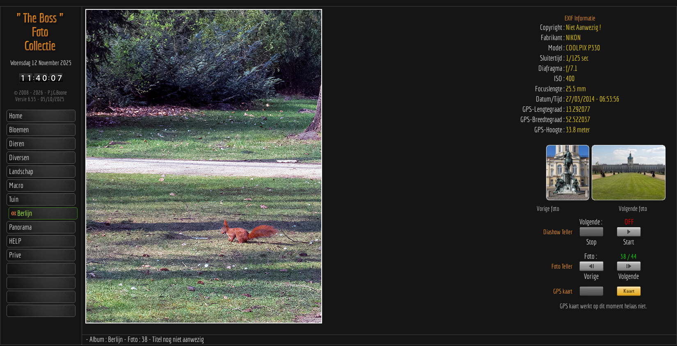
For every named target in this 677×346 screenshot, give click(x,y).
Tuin (13, 199)
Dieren (16, 143)
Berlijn (21, 213)
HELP (15, 241)
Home (15, 115)
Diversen (19, 157)
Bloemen (19, 129)
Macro (16, 185)
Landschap (21, 171)
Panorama (20, 227)
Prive (15, 255)
